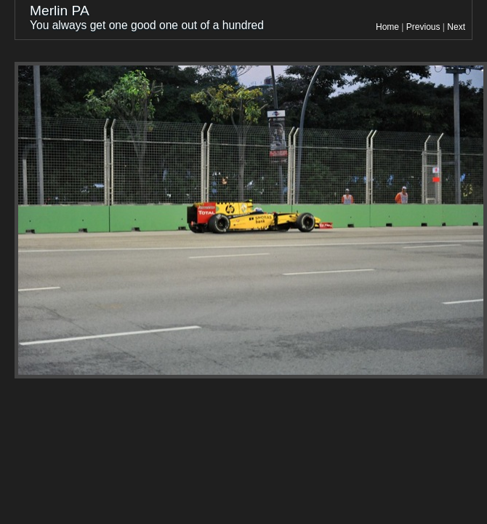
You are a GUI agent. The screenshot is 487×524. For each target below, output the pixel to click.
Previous (423, 27)
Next (456, 27)
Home (387, 27)
